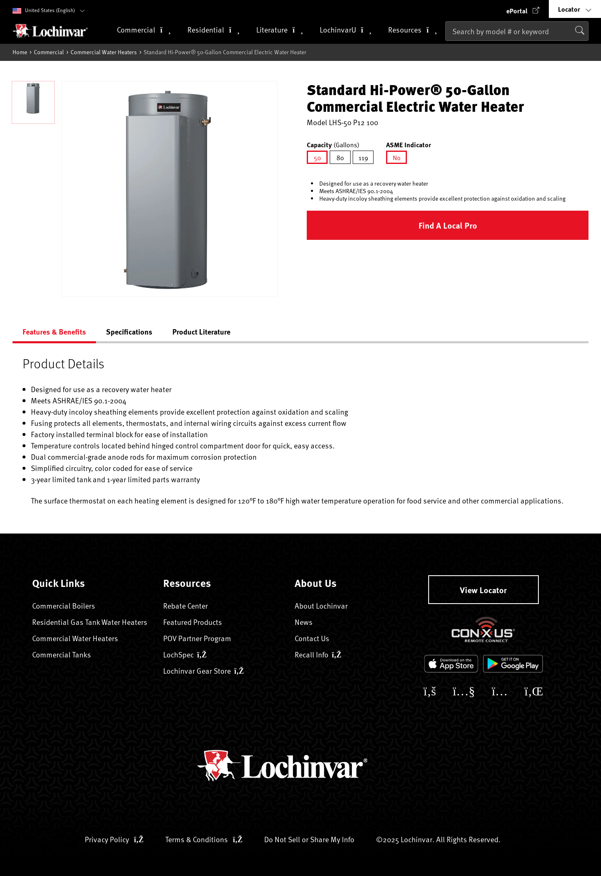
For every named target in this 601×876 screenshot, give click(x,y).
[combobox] (516, 31)
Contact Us (312, 638)
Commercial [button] (144, 30)
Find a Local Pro (448, 225)
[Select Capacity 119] (363, 157)
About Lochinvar (321, 605)
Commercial (49, 52)
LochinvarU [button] (345, 30)
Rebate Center (185, 605)
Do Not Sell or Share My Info (309, 839)
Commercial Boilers (63, 605)
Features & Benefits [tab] (54, 331)
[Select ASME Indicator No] (396, 157)
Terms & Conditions (203, 839)
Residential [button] (213, 30)
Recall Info (318, 654)
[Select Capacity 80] (340, 157)
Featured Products (192, 622)
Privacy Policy (114, 839)
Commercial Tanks (61, 654)
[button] (523, 9)
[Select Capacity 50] (317, 157)
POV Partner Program (197, 638)
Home (20, 52)
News (304, 622)
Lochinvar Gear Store (203, 670)
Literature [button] (279, 30)
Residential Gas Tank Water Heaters (89, 622)
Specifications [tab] (129, 331)
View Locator (483, 590)
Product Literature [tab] (201, 331)
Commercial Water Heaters (104, 52)
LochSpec (185, 654)
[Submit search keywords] (447, 48)
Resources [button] (412, 30)
